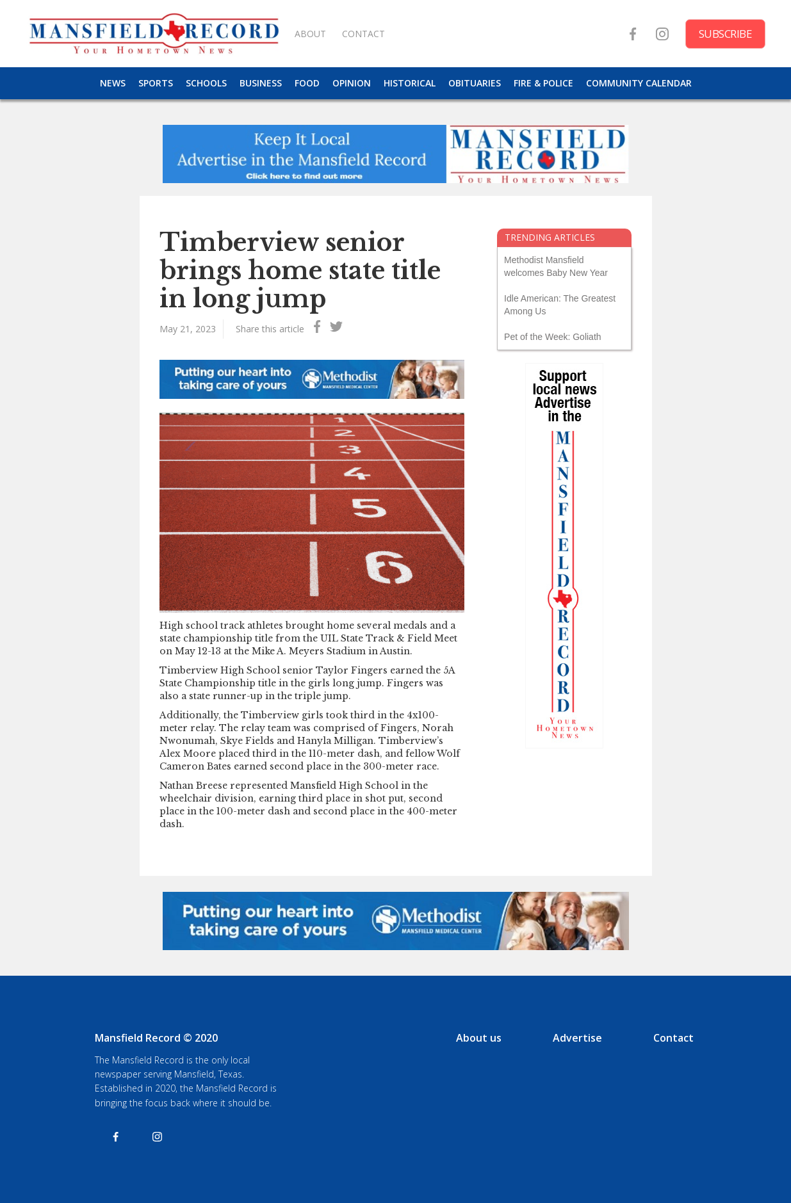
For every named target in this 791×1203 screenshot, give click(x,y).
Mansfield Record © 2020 (156, 1038)
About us (479, 1038)
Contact (673, 1038)
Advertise (577, 1038)
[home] (154, 33)
